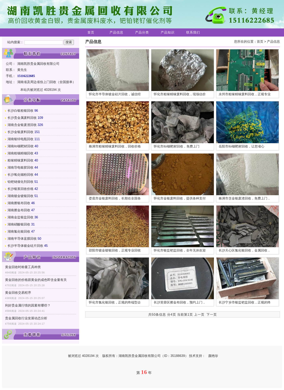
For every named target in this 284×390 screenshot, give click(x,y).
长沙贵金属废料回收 (22, 117)
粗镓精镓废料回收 (20, 160)
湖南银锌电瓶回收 (20, 139)
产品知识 (167, 32)
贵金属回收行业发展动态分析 (26, 318)
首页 (90, 32)
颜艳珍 (213, 356)
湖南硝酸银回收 (19, 224)
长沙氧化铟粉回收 (20, 174)
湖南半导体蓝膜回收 (22, 238)
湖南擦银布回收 (19, 203)
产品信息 (116, 32)
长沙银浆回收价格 (20, 189)
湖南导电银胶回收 (20, 167)
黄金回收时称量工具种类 (23, 267)
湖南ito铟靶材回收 (21, 146)
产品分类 (142, 32)
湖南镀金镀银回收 (20, 196)
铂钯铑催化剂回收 (20, 181)
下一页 (212, 314)
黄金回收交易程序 (18, 292)
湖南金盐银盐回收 (20, 217)
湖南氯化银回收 (19, 231)
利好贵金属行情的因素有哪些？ (28, 305)
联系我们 (193, 32)
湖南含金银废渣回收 (22, 125)
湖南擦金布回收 (19, 210)
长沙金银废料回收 (20, 132)
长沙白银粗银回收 (20, 110)
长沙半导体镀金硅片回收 (25, 245)
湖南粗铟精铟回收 (20, 153)
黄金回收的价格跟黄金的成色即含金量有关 (36, 280)
